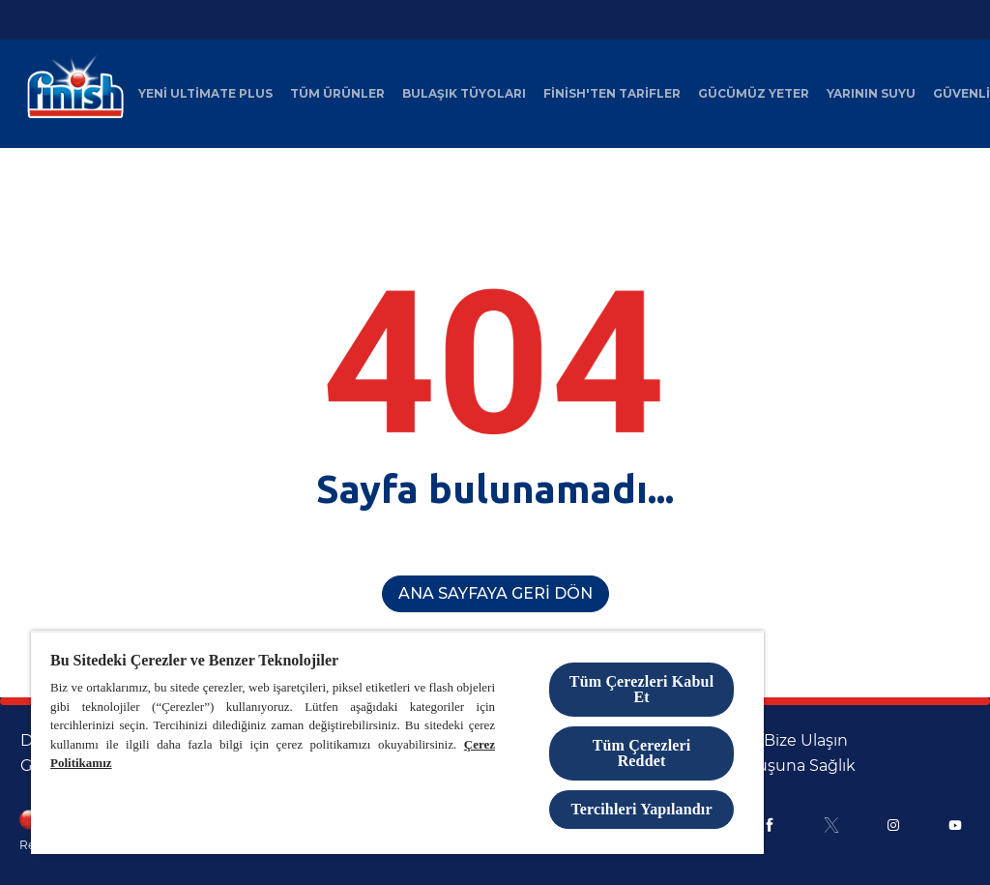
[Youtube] (955, 825)
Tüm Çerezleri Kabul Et (641, 689)
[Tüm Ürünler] (337, 93)
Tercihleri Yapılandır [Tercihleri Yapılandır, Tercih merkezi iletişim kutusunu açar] (641, 809)
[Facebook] (769, 825)
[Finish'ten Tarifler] (612, 93)
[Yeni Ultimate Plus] (205, 93)
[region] (397, 742)
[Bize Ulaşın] (806, 740)
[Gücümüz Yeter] (753, 93)
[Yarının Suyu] (871, 93)
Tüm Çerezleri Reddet (642, 753)
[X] (831, 825)
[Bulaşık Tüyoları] (464, 93)
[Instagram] (893, 825)
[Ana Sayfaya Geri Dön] (495, 593)
